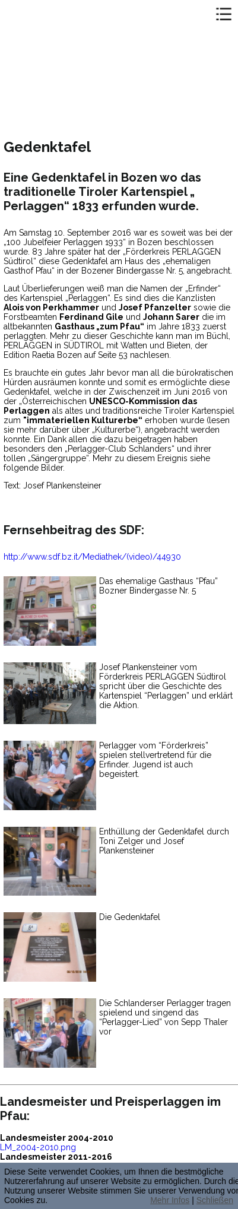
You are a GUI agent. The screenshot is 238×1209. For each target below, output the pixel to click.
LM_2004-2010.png (38, 1147)
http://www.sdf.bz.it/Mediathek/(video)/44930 (92, 556)
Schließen (214, 1200)
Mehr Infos (169, 1200)
